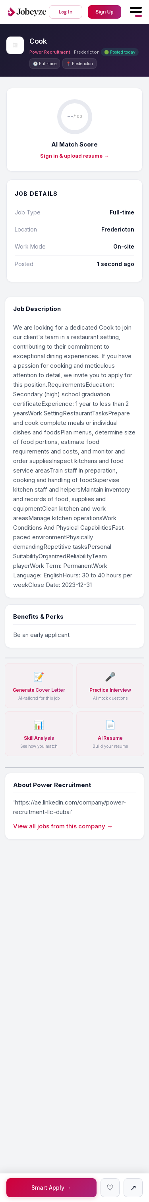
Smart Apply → (51, 1187)
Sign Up (104, 12)
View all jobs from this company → (63, 826)
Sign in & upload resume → (74, 155)
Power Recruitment (49, 52)
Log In (66, 11)
